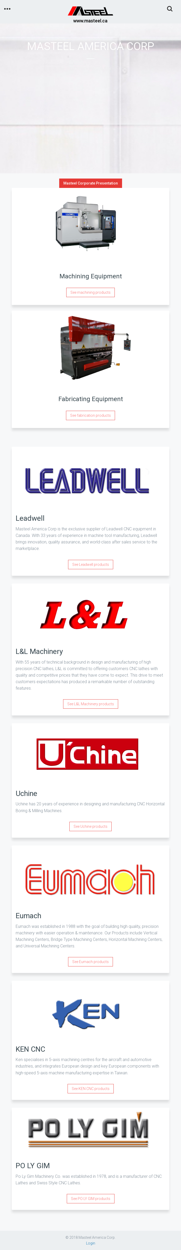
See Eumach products (90, 962)
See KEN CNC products (91, 1089)
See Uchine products (90, 826)
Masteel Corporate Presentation (90, 183)
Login (90, 1243)
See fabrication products (90, 415)
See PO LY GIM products (90, 1199)
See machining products (90, 292)
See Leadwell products (90, 564)
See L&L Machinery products (90, 704)
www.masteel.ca (90, 20)
